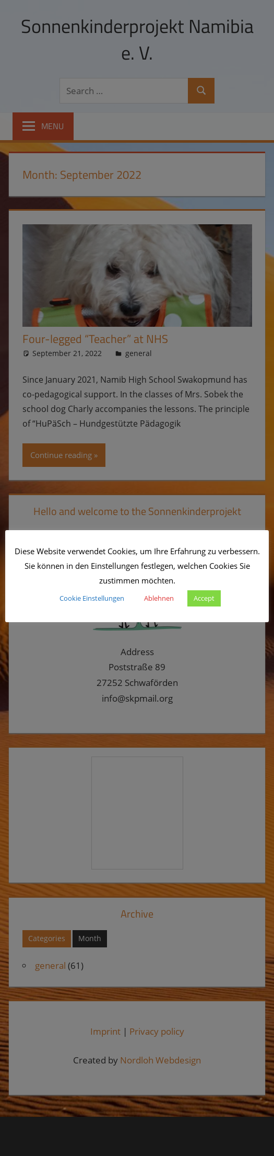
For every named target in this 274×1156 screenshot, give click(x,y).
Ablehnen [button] (159, 598)
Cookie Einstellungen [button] (91, 598)
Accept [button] (204, 598)
